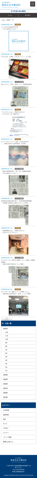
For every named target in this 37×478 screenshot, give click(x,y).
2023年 (5, 379)
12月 (6, 332)
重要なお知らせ (8, 442)
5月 (6, 357)
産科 (4, 419)
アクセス (19, 468)
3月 (6, 364)
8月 (6, 346)
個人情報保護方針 (19, 471)
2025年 (5, 328)
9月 (6, 343)
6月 (6, 353)
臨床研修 (6, 415)
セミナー (6, 433)
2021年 (5, 388)
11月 (6, 336)
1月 (6, 371)
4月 (6, 360)
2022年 (5, 384)
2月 (6, 367)
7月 (6, 350)
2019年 (5, 397)
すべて (5, 424)
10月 (6, 339)
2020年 (5, 392)
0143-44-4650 (19, 11)
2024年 (5, 375)
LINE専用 (6, 410)
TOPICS (5, 428)
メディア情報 (7, 437)
